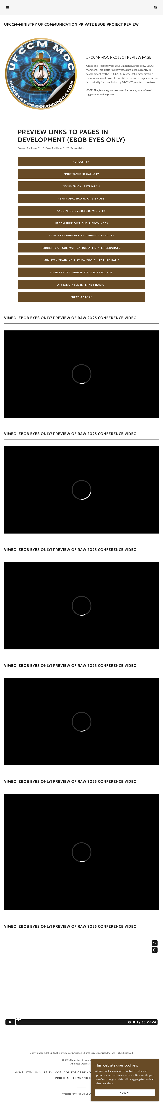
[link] (155, 7)
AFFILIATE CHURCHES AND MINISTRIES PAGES (81, 235)
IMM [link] (38, 1072)
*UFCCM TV (81, 161)
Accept (125, 1092)
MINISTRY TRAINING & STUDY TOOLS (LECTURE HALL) (81, 260)
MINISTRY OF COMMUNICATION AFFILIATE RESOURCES (81, 247)
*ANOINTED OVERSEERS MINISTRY (81, 210)
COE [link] (58, 1072)
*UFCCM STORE (81, 297)
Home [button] (19, 1072)
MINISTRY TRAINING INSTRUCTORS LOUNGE (81, 272)
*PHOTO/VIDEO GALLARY (81, 173)
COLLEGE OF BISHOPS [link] (79, 1072)
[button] (7, 7)
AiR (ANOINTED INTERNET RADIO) (81, 284)
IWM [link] (29, 1072)
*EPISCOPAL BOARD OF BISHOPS (81, 198)
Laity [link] (48, 1072)
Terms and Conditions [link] (90, 1077)
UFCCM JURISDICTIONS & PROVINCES (81, 223)
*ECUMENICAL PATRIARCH (81, 186)
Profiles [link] (62, 1077)
